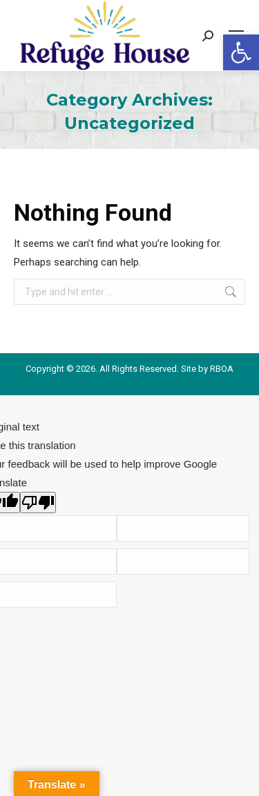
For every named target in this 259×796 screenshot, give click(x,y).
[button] (241, 52)
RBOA (221, 369)
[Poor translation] (38, 502)
